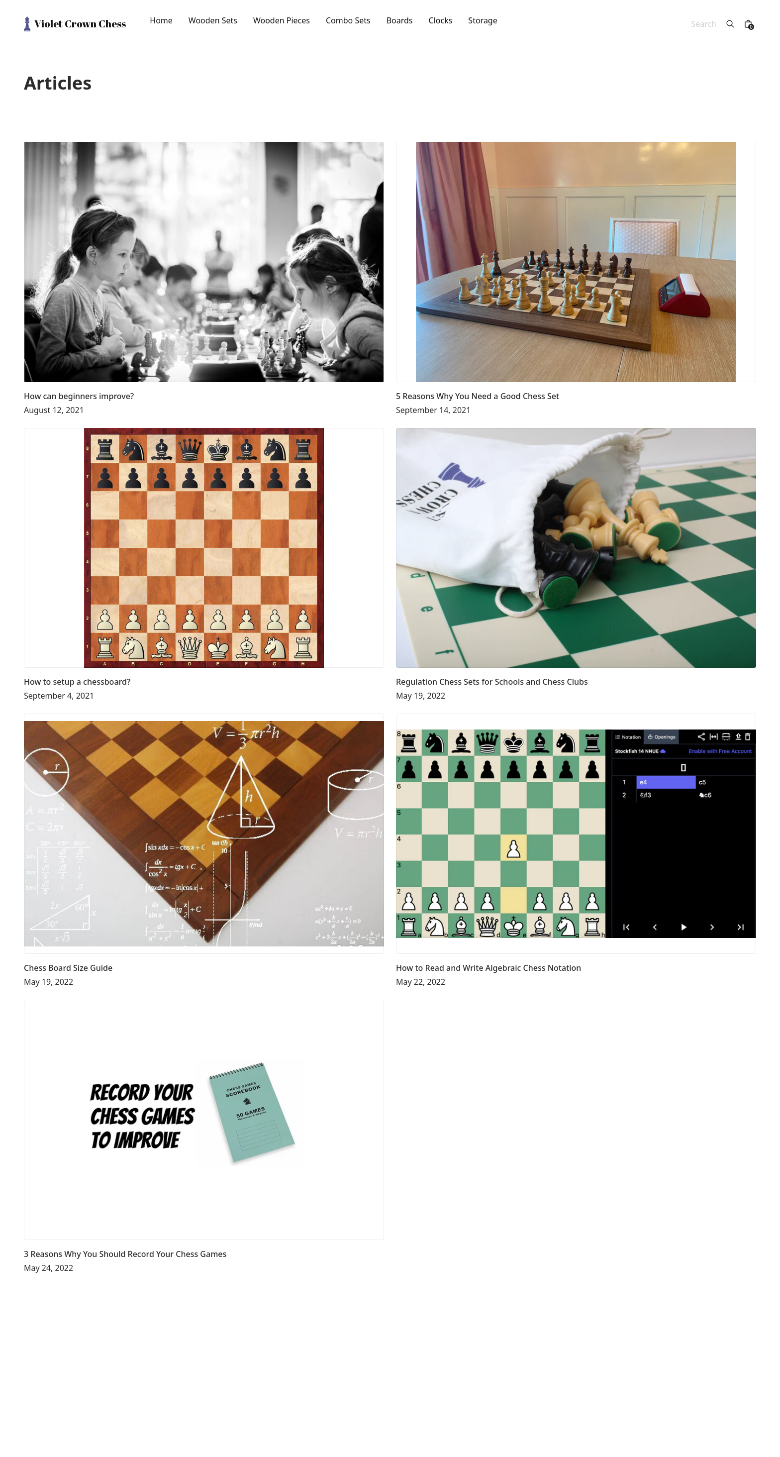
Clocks (441, 21)
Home (161, 21)
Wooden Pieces (281, 21)
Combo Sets (348, 21)
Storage (482, 21)
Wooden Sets (213, 21)
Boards (400, 21)
